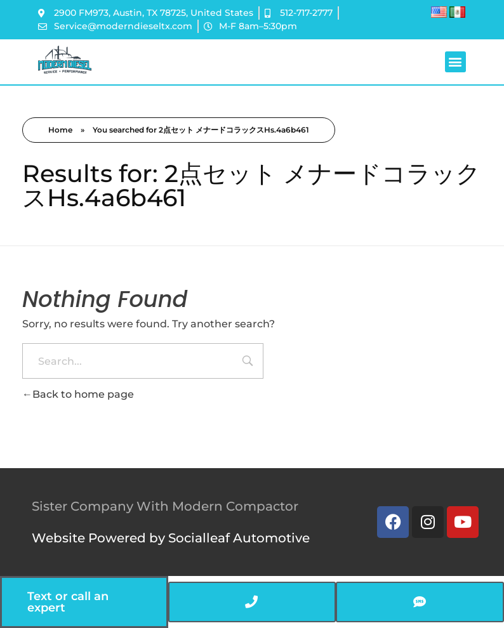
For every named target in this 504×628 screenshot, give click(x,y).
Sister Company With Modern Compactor (165, 506)
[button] (455, 61)
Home (60, 129)
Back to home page (78, 394)
